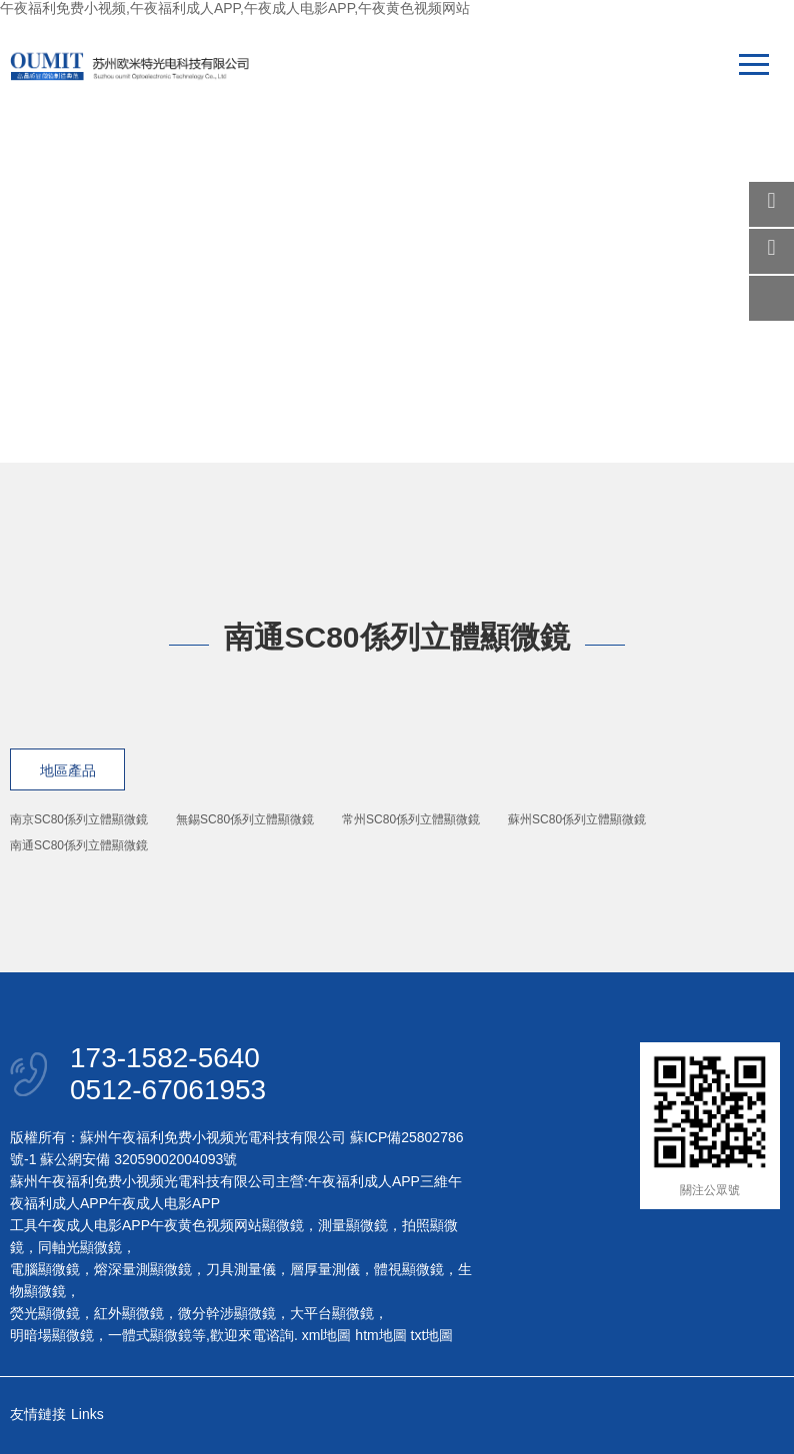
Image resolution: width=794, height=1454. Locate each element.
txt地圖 (432, 1335)
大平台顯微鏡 (332, 1313)
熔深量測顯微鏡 (143, 1269)
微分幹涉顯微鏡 (227, 1313)
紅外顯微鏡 (129, 1313)
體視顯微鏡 (409, 1269)
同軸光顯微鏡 (80, 1247)
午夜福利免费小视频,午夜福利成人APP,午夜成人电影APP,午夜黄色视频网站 (235, 8)
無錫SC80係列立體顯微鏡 (245, 819)
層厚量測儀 (325, 1269)
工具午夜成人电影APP (80, 1225)
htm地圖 (380, 1335)
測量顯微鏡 (353, 1225)
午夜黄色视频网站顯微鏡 (227, 1225)
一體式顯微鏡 (150, 1335)
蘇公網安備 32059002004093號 (136, 1159)
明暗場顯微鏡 (52, 1335)
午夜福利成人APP (364, 1181)
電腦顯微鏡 (45, 1269)
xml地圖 (327, 1335)
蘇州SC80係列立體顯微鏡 (577, 819)
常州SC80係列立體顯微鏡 (411, 819)
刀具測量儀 (241, 1269)
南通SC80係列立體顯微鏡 (79, 845)
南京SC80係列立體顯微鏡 (79, 819)
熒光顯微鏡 (45, 1313)
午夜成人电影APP (164, 1203)
